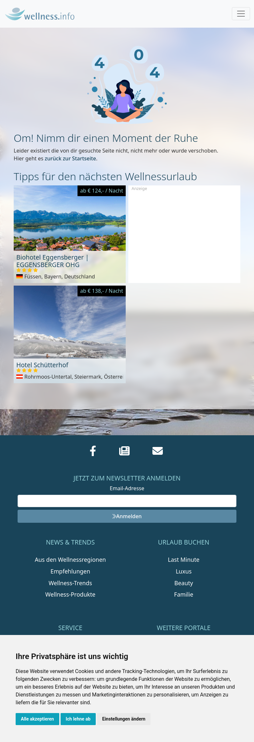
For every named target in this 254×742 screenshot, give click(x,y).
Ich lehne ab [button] (78, 719)
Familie (183, 594)
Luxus (184, 571)
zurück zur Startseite (70, 158)
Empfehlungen (70, 571)
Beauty (183, 583)
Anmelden (127, 516)
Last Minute (184, 559)
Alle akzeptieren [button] (37, 719)
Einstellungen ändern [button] (124, 719)
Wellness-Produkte (70, 594)
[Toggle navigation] (241, 13)
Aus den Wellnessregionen (70, 559)
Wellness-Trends (70, 583)
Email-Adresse (127, 488)
